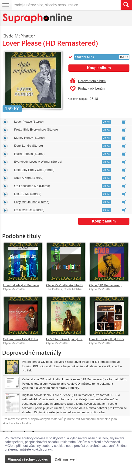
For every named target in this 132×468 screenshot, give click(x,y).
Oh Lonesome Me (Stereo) (32, 186)
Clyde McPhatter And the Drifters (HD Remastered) (80, 285)
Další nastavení (66, 459)
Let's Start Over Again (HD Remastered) (73, 339)
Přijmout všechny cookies (28, 459)
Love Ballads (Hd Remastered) (23, 285)
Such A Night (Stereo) (28, 177)
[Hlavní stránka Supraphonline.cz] (38, 18)
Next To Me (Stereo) (27, 193)
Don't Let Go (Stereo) (28, 145)
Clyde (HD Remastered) (105, 285)
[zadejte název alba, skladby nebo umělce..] (66, 5)
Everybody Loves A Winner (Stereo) (38, 161)
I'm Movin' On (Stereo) (29, 210)
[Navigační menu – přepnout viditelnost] (6, 5)
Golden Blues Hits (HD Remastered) (27, 339)
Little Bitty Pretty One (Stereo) (34, 170)
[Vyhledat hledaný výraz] (126, 5)
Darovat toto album (88, 81)
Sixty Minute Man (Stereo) (31, 202)
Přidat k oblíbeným (87, 89)
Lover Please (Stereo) (29, 121)
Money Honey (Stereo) (29, 137)
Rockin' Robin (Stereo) (29, 153)
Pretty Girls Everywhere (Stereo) (36, 129)
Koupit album (99, 68)
